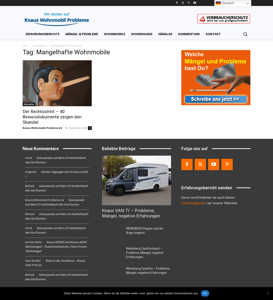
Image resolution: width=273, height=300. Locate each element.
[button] (245, 34)
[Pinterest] (188, 3)
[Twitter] (182, 3)
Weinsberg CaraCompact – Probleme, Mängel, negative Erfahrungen (145, 253)
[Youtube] (194, 3)
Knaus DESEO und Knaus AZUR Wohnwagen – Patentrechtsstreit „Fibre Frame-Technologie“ (56, 246)
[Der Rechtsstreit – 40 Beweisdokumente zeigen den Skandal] (57, 83)
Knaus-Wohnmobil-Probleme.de (42, 127)
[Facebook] (176, 3)
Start (25, 45)
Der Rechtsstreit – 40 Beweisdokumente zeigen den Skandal (52, 117)
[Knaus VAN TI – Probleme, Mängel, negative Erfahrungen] (136, 180)
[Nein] (268, 293)
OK (205, 293)
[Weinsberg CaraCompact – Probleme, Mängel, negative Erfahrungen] (112, 253)
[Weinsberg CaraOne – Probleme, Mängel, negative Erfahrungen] (112, 273)
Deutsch (225, 3)
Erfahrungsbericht (193, 203)
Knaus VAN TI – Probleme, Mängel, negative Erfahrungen (131, 213)
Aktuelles (29, 104)
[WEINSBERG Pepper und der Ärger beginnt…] (112, 233)
